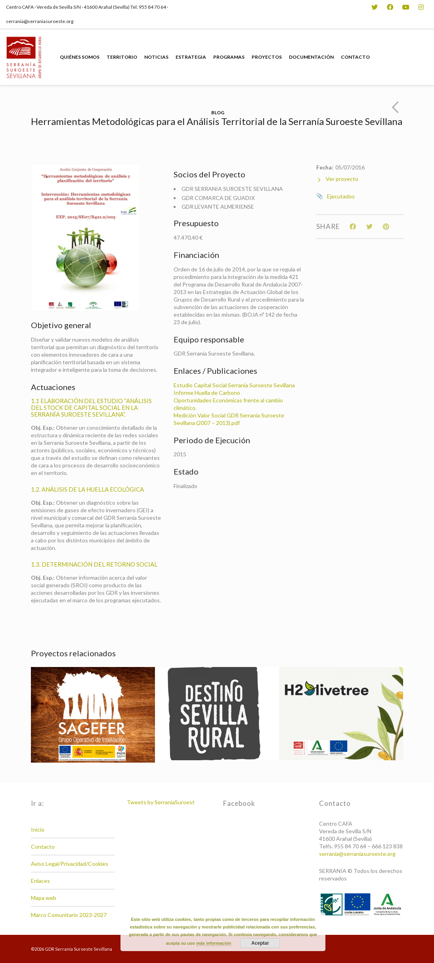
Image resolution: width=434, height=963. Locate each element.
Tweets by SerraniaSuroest (161, 802)
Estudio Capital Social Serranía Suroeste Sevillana (234, 385)
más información (213, 943)
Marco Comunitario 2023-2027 (69, 914)
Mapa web (43, 897)
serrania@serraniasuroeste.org (357, 853)
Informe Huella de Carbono (207, 392)
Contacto (43, 846)
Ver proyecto (337, 179)
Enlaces (40, 880)
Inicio (37, 829)
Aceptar (260, 943)
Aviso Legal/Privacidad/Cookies (69, 863)
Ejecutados (341, 196)
